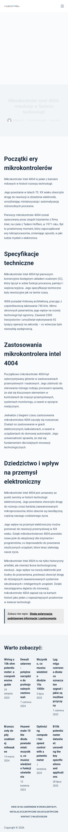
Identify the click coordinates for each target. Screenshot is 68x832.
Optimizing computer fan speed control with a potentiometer (42, 743)
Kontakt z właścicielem (34, 816)
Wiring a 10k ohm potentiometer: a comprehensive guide (9, 672)
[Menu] (62, 6)
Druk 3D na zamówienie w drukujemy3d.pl (34, 807)
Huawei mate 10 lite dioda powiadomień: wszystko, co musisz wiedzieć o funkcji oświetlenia (25, 751)
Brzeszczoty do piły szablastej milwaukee (9, 739)
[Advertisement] (34, 48)
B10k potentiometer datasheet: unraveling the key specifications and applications (58, 751)
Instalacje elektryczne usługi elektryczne (34, 812)
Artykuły (55, 120)
